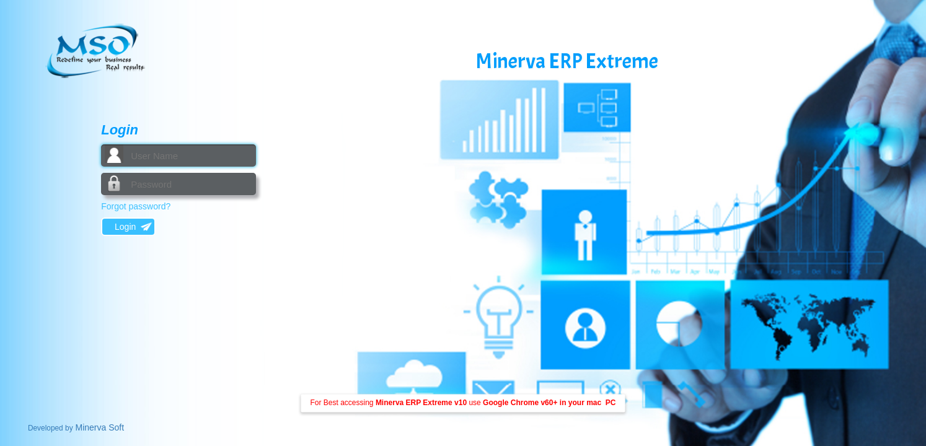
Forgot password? (135, 206)
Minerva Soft (76, 427)
